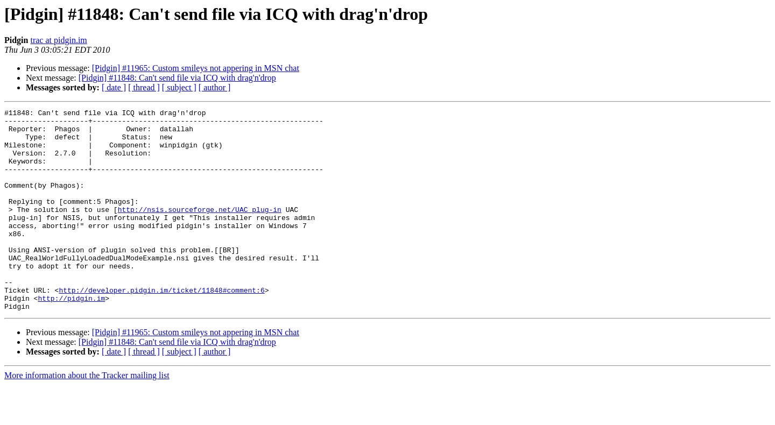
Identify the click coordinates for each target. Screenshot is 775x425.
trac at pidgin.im (58, 40)
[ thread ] (144, 87)
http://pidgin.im (71, 337)
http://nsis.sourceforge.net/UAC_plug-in (199, 230)
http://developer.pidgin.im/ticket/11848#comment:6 (161, 327)
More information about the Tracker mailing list (87, 415)
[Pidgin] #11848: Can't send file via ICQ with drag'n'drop (177, 77)
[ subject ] (179, 87)
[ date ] (114, 87)
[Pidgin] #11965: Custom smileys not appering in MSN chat (195, 68)
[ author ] (215, 87)
